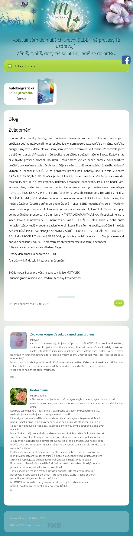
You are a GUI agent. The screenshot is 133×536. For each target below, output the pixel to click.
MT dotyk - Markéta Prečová (66, 15)
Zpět (119, 303)
